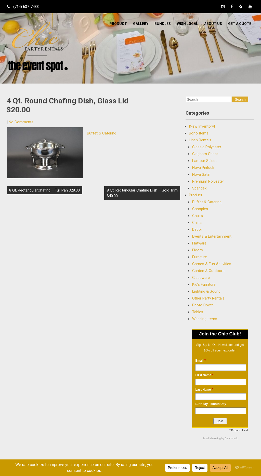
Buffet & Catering (101, 133)
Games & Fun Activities (211, 264)
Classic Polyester (206, 147)
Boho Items (198, 133)
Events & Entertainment (211, 236)
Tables (197, 312)
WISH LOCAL (187, 24)
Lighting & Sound (206, 291)
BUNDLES (162, 24)
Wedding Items (204, 319)
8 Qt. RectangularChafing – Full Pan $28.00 (44, 190)
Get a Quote (239, 24)
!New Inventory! (202, 126)
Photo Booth (203, 305)
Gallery (140, 24)
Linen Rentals (200, 140)
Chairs (197, 215)
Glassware (201, 277)
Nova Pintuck (203, 167)
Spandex (199, 188)
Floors (197, 250)
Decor (197, 229)
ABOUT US (213, 24)
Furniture (199, 257)
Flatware (199, 243)
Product (118, 24)
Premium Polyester (208, 181)
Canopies (200, 209)
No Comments (21, 122)
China (197, 222)
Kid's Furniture (204, 284)
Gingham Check (205, 154)
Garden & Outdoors (208, 270)
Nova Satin (201, 174)
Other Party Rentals (208, 298)
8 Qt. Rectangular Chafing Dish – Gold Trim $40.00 (142, 193)
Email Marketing (211, 438)
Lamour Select (204, 160)
